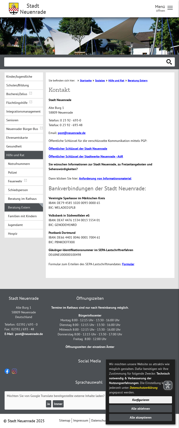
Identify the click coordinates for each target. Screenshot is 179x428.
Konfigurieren (140, 400)
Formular (128, 264)
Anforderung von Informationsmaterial (105, 178)
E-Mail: (9, 334)
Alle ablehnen (140, 409)
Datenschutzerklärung (143, 388)
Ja (48, 404)
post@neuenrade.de (71, 133)
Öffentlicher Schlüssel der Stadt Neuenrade (78, 149)
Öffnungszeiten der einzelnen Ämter (90, 347)
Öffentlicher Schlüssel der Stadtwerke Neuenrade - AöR (86, 156)
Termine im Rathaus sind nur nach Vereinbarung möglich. (90, 308)
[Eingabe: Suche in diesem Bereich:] (85, 62)
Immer (58, 404)
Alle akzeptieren (141, 417)
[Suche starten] (169, 62)
